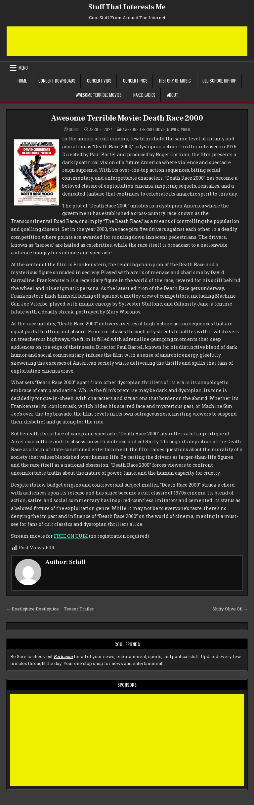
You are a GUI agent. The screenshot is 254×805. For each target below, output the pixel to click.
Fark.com (63, 656)
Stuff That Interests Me (127, 7)
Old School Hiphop (219, 80)
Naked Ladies (144, 94)
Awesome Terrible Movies (99, 94)
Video (185, 129)
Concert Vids (99, 80)
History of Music (175, 80)
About (172, 94)
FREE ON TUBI (71, 536)
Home (22, 80)
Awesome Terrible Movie (144, 129)
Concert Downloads (56, 80)
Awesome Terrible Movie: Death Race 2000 (126, 118)
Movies (173, 129)
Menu (23, 67)
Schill (74, 129)
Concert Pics (135, 80)
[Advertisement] (127, 41)
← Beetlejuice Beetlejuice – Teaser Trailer (50, 609)
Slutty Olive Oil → (230, 609)
